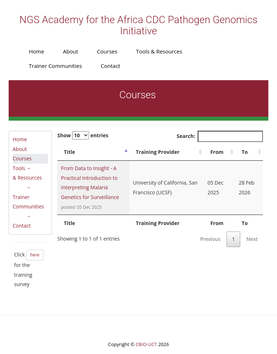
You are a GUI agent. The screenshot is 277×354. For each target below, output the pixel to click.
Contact (110, 65)
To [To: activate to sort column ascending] (245, 151)
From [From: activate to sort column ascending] (216, 151)
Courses (107, 51)
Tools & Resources (159, 51)
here (35, 255)
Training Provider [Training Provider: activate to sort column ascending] (158, 151)
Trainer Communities (55, 65)
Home (36, 51)
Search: (220, 136)
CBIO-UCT (146, 344)
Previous (210, 239)
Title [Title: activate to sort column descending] (69, 151)
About (70, 51)
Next (252, 239)
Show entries (82, 135)
